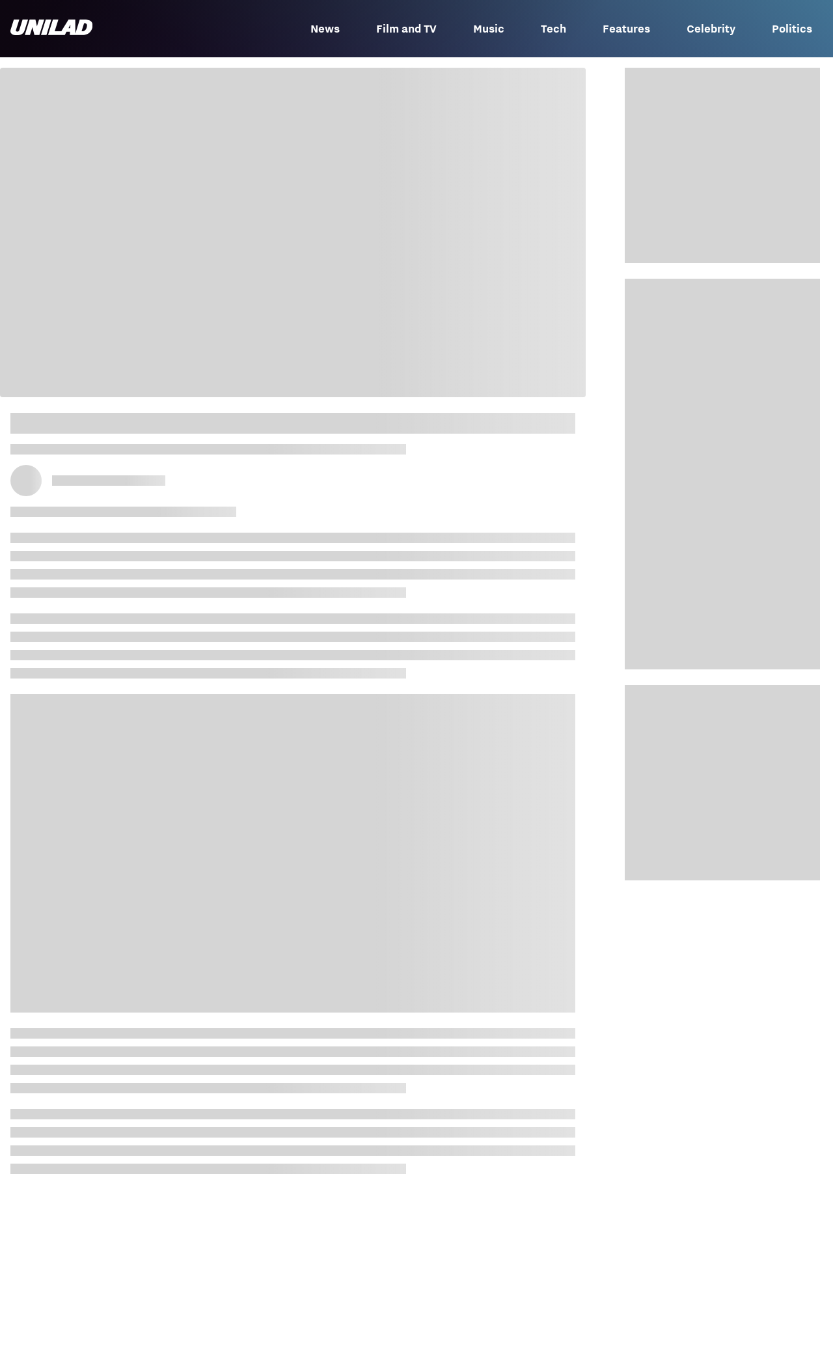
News (325, 28)
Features (626, 28)
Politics (792, 28)
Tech (553, 28)
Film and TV (406, 28)
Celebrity (711, 28)
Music (488, 28)
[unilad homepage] (51, 29)
